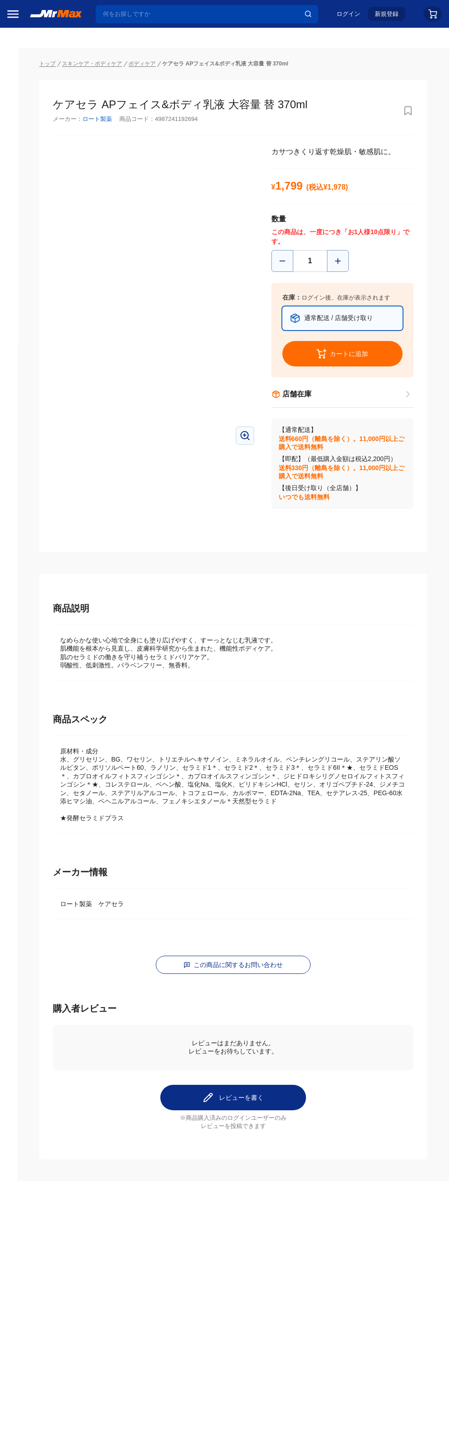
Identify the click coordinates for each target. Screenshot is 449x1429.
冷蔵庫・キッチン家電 (39, 524)
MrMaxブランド (33, 126)
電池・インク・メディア (39, 696)
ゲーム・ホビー (33, 715)
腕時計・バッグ (33, 677)
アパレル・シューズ (39, 658)
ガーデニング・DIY (38, 734)
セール (20, 92)
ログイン (348, 17)
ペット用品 (27, 638)
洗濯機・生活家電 (36, 562)
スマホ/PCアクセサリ (39, 619)
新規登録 (386, 16)
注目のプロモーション (43, 109)
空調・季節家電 (33, 543)
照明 (17, 600)
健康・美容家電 (33, 581)
